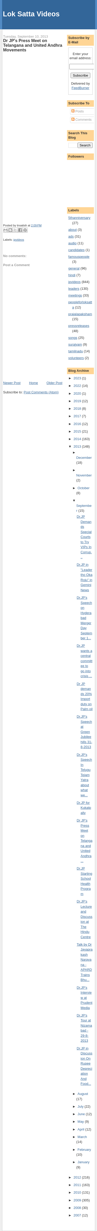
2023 (77, 378)
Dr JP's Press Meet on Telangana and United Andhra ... (85, 840)
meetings (75, 295)
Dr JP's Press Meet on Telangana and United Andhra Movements (32, 45)
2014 (77, 439)
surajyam (75, 344)
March (82, 1137)
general (73, 268)
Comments (81, 120)
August (83, 1094)
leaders (73, 289)
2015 (77, 431)
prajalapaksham (80, 314)
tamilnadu (75, 351)
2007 (77, 1215)
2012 (77, 1177)
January (83, 1162)
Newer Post (11, 383)
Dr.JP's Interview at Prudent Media (85, 998)
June (82, 1114)
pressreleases (78, 326)
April (81, 1129)
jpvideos (18, 239)
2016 (77, 424)
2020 (77, 393)
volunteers (76, 358)
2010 (77, 1192)
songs (72, 338)
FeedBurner (80, 88)
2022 (77, 386)
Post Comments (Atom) (41, 392)
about (72, 230)
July (81, 1106)
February (84, 1150)
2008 (77, 1208)
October (83, 488)
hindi (71, 275)
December (84, 458)
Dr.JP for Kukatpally (84, 808)
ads (71, 236)
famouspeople (78, 257)
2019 (77, 401)
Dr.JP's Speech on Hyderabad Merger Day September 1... (84, 618)
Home (33, 383)
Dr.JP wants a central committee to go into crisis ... (85, 661)
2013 (77, 446)
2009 (77, 1200)
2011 (77, 1185)
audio (72, 243)
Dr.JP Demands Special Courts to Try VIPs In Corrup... (84, 537)
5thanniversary (79, 218)
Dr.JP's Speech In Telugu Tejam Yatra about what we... (84, 775)
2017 (77, 416)
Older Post (54, 383)
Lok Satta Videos (31, 14)
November (84, 475)
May (81, 1122)
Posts (77, 111)
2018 (77, 409)
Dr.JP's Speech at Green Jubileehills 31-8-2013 (84, 732)
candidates (76, 250)
